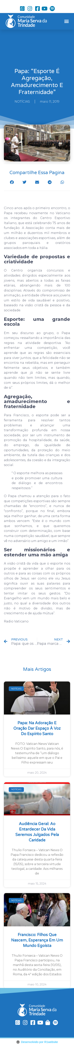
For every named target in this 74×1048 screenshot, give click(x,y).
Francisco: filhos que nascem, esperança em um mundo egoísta (37, 940)
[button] (66, 21)
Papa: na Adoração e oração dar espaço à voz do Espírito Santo (37, 728)
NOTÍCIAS (22, 101)
